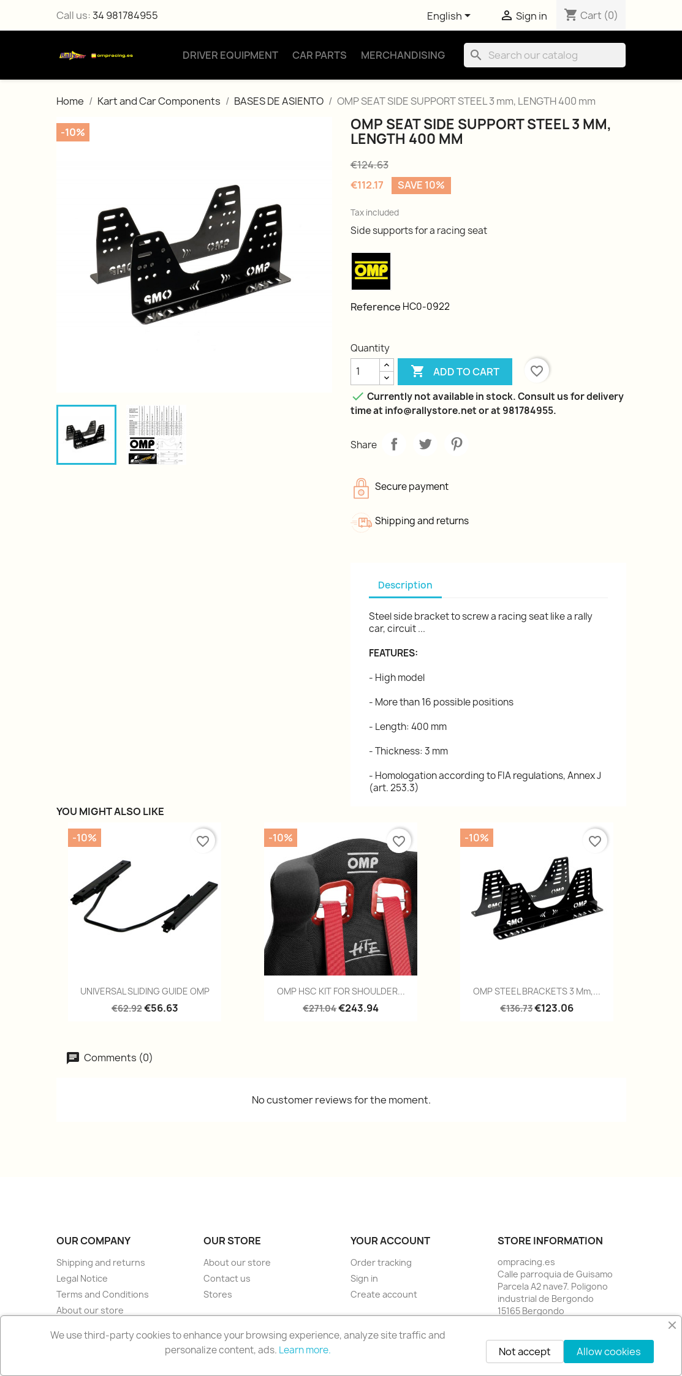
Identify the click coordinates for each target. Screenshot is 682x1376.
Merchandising (403, 55)
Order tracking (381, 1262)
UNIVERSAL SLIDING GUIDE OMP (145, 991)
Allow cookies (609, 1351)
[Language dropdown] (451, 16)
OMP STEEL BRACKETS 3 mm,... (537, 991)
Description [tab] (405, 585)
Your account (390, 1240)
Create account (383, 1294)
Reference (375, 307)
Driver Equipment (230, 55)
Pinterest (456, 444)
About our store (90, 1310)
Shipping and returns (100, 1262)
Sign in (364, 1278)
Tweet (425, 444)
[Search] (545, 55)
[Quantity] (365, 371)
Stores (217, 1294)
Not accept (525, 1351)
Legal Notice (82, 1278)
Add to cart (455, 372)
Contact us (227, 1278)
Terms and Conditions (102, 1294)
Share (394, 444)
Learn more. (305, 1350)
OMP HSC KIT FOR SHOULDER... (341, 991)
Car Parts (319, 55)
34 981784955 (125, 15)
